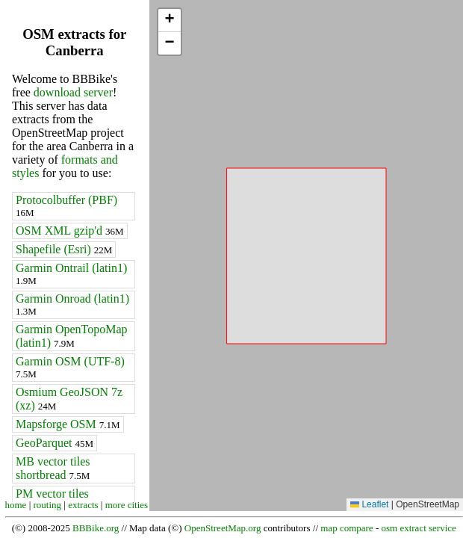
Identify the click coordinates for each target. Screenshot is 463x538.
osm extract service (418, 528)
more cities (126, 504)
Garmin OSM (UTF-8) (70, 367)
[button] (169, 20)
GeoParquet (54, 442)
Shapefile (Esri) (64, 249)
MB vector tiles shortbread (53, 468)
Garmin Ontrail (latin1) (71, 274)
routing (48, 504)
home (16, 504)
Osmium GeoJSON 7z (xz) (69, 399)
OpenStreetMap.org (222, 528)
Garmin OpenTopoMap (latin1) (72, 336)
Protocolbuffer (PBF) (66, 206)
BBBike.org (95, 528)
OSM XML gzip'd (70, 230)
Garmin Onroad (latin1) (72, 304)
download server (73, 92)
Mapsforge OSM (68, 424)
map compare (346, 528)
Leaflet (369, 504)
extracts (83, 504)
